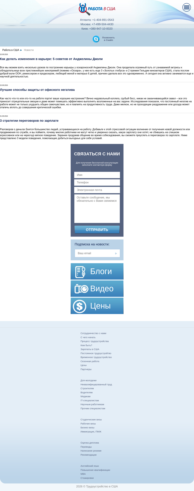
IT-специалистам (90, 400)
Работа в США (10, 50)
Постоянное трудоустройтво (96, 353)
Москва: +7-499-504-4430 (97, 24)
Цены (84, 365)
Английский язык (90, 466)
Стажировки (87, 478)
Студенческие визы (91, 419)
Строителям (87, 388)
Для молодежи (89, 380)
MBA (83, 474)
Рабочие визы (88, 423)
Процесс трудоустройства (95, 341)
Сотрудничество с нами (93, 333)
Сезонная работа (90, 361)
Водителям (87, 392)
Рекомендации (89, 454)
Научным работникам (92, 404)
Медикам (85, 396)
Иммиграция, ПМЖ (91, 431)
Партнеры (86, 369)
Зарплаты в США (90, 349)
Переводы (86, 446)
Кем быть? (86, 345)
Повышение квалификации (95, 470)
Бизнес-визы (87, 427)
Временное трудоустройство (96, 357)
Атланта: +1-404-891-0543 (97, 19)
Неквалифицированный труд (96, 384)
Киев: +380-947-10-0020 (97, 28)
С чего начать (88, 337)
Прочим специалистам (93, 408)
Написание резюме (91, 450)
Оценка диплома (90, 442)
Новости (29, 50)
